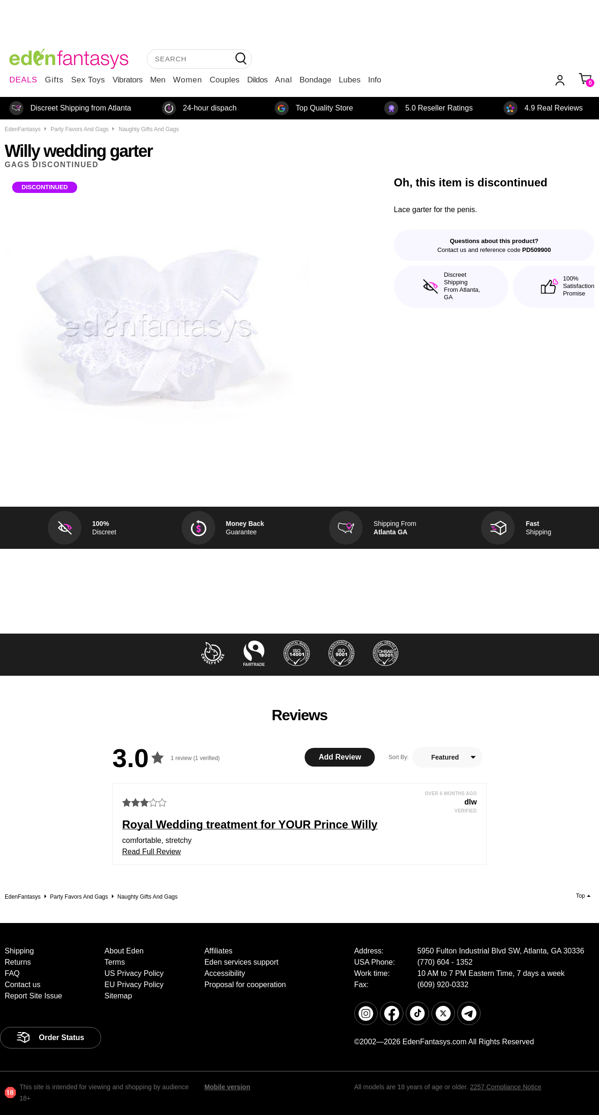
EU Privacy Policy (133, 985)
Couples (225, 79)
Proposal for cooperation (245, 985)
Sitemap (118, 996)
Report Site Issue (33, 996)
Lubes (349, 79)
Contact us (22, 985)
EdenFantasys (23, 129)
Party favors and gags (80, 129)
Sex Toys (88, 79)
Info (374, 79)
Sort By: (398, 757)
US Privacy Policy (133, 973)
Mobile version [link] (227, 1087)
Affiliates (219, 951)
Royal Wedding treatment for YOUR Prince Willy (250, 824)
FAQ (12, 973)
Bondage (315, 79)
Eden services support (241, 962)
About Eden (124, 951)
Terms (114, 962)
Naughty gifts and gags (148, 129)
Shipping (19, 951)
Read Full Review (151, 852)
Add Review (340, 757)
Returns (18, 962)
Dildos (257, 79)
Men (158, 79)
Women (187, 79)
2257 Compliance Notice (505, 1087)
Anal (283, 79)
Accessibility (225, 973)
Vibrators (128, 79)
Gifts (54, 79)
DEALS (23, 79)
